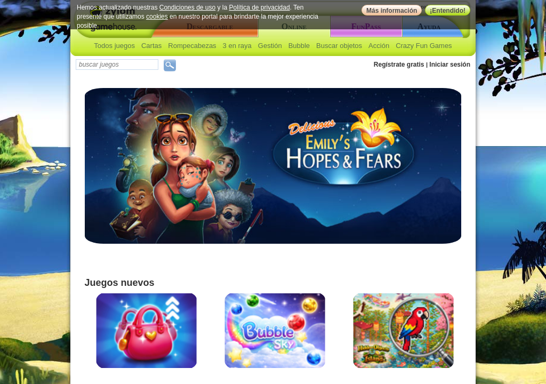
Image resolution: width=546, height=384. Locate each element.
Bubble (299, 46)
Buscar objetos (339, 46)
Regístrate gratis (399, 64)
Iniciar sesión (449, 64)
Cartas (151, 46)
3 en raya (237, 46)
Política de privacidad (259, 7)
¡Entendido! (447, 10)
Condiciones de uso (187, 7)
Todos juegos (114, 46)
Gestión (270, 46)
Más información (391, 10)
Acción (378, 46)
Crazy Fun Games (424, 46)
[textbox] (117, 64)
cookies (157, 16)
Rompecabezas (192, 46)
